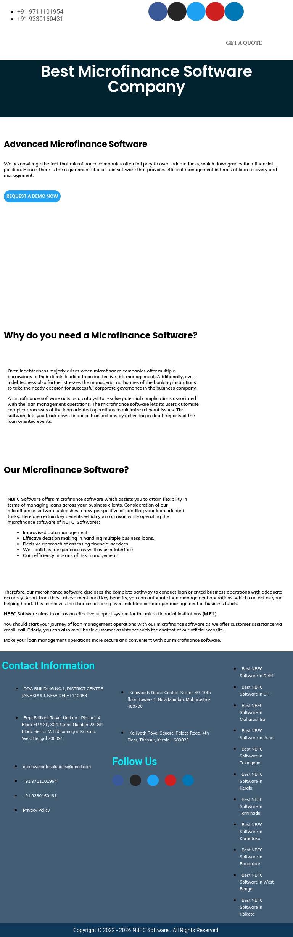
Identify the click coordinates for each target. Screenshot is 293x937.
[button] (146, 38)
